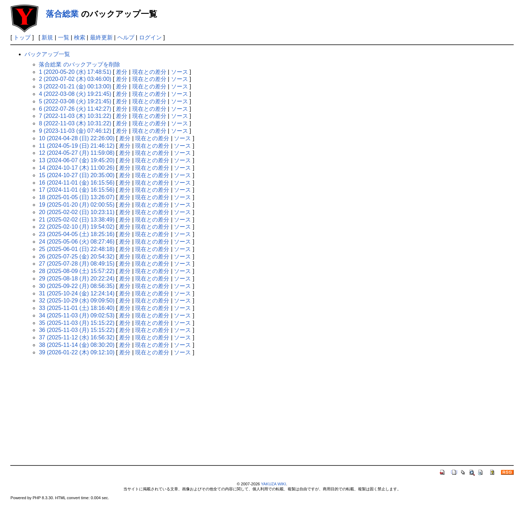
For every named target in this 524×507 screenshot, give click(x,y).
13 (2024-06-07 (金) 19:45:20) (76, 160)
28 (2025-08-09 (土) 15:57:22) (76, 271)
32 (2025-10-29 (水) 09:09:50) (76, 301)
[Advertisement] (262, 412)
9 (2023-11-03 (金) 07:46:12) (75, 131)
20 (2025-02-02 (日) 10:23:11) (76, 212)
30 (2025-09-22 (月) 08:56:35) (76, 286)
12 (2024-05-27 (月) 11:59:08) (76, 153)
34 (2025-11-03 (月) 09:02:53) (76, 315)
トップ (22, 37)
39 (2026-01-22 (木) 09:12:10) (76, 352)
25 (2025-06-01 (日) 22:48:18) (76, 249)
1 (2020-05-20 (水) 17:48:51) (75, 72)
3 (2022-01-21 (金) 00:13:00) (75, 86)
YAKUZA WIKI (273, 484)
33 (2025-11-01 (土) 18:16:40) (76, 308)
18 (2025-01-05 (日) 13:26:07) (76, 197)
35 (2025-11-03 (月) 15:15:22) (76, 323)
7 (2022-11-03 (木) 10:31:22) (75, 116)
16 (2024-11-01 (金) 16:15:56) (76, 183)
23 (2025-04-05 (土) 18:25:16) (76, 234)
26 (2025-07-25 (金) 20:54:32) (76, 257)
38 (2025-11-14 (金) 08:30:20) (76, 345)
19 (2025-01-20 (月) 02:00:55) (76, 205)
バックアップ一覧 (47, 54)
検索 (79, 37)
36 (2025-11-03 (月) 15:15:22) (76, 330)
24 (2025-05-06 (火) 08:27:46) (76, 242)
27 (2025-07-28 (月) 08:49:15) (76, 264)
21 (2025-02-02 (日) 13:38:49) (76, 220)
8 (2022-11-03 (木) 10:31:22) (75, 123)
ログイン (150, 37)
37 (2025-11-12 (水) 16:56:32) (76, 337)
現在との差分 (149, 72)
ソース (179, 72)
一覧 (63, 37)
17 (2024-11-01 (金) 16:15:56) (76, 190)
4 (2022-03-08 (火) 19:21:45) (75, 94)
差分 (121, 72)
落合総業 (62, 13)
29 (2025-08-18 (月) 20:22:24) (76, 279)
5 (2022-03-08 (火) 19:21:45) (75, 101)
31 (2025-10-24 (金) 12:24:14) (76, 293)
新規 (47, 37)
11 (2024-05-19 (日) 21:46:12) (76, 146)
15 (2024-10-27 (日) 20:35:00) (76, 175)
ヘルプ (125, 37)
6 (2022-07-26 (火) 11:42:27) (75, 109)
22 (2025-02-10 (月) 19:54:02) (76, 227)
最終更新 (101, 37)
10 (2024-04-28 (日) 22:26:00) (76, 138)
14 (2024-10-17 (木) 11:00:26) (76, 168)
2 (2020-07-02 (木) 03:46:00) (75, 79)
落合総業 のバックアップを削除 (79, 64)
